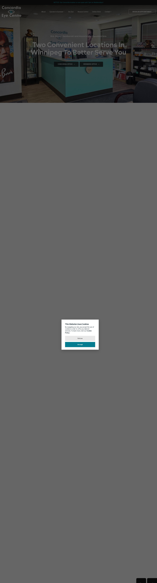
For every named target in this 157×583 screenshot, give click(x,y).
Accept (78, 345)
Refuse (78, 338)
